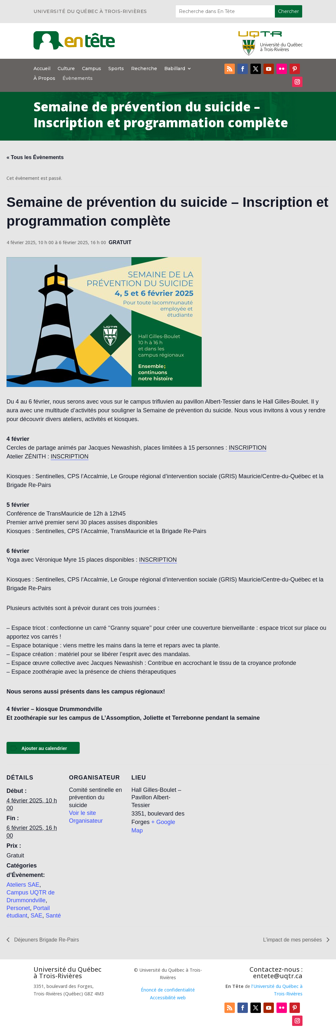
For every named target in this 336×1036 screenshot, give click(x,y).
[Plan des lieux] (228, 809)
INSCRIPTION (247, 447)
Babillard (174, 68)
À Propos (44, 78)
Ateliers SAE (23, 884)
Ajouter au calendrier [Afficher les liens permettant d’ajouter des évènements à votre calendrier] (44, 748)
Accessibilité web (168, 997)
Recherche (144, 68)
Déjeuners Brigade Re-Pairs (46, 939)
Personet (18, 908)
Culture (66, 68)
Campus (91, 68)
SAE (36, 915)
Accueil (42, 68)
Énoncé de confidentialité (168, 990)
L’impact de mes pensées (293, 939)
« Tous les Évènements (35, 157)
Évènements (77, 78)
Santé (53, 915)
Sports (116, 68)
